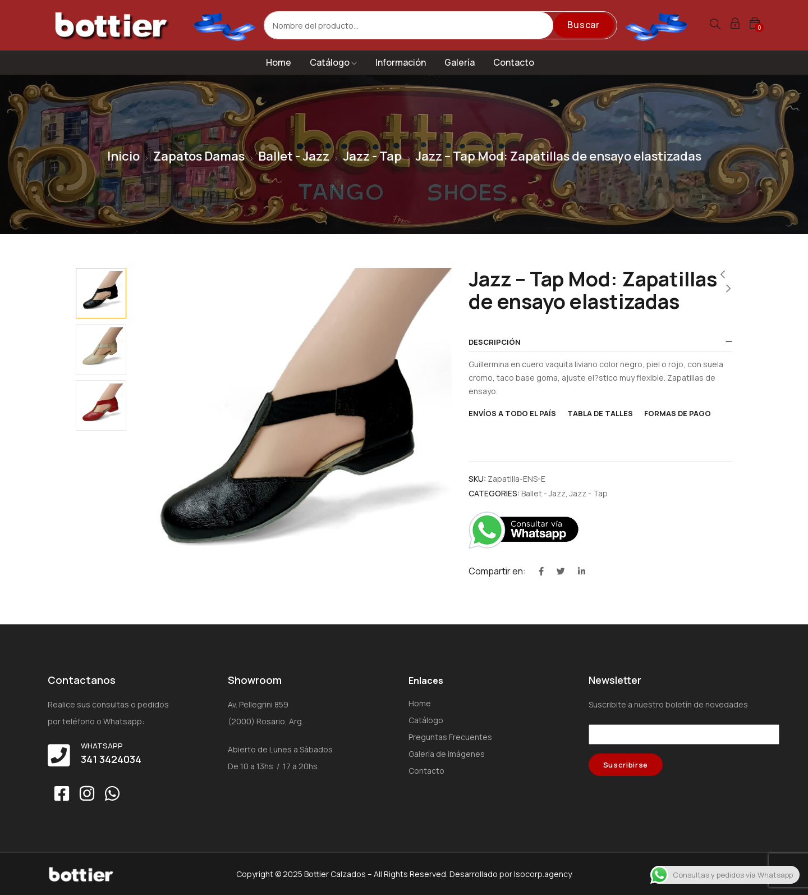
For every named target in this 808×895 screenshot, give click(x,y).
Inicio (123, 156)
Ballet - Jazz (293, 156)
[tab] (600, 342)
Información (400, 62)
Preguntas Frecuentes (450, 737)
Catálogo (333, 62)
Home (278, 62)
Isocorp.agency (543, 874)
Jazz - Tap (372, 156)
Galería (459, 62)
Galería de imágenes (446, 753)
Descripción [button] (495, 342)
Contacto (513, 62)
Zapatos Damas (199, 156)
